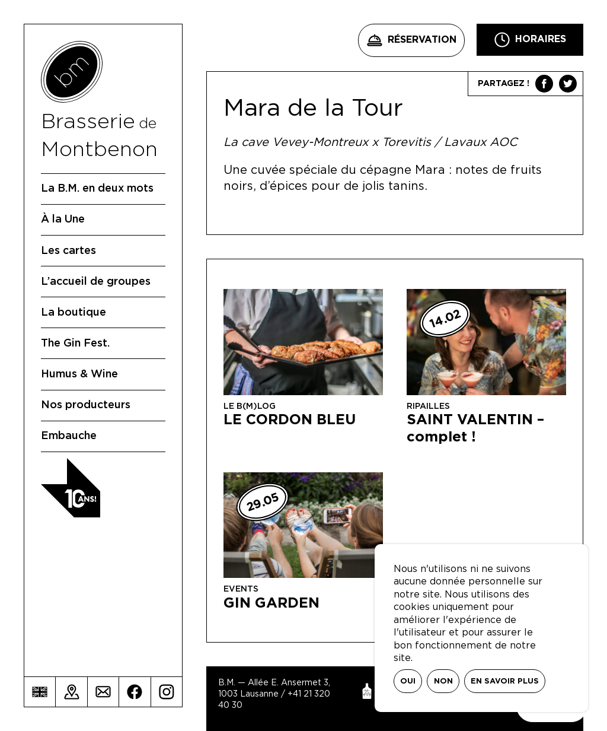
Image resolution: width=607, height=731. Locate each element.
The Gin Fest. (75, 343)
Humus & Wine (79, 374)
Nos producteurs (85, 405)
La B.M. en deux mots (97, 188)
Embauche (69, 436)
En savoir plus (505, 681)
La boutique (73, 312)
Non (443, 681)
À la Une (63, 219)
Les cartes (68, 251)
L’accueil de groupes (96, 281)
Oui (408, 681)
